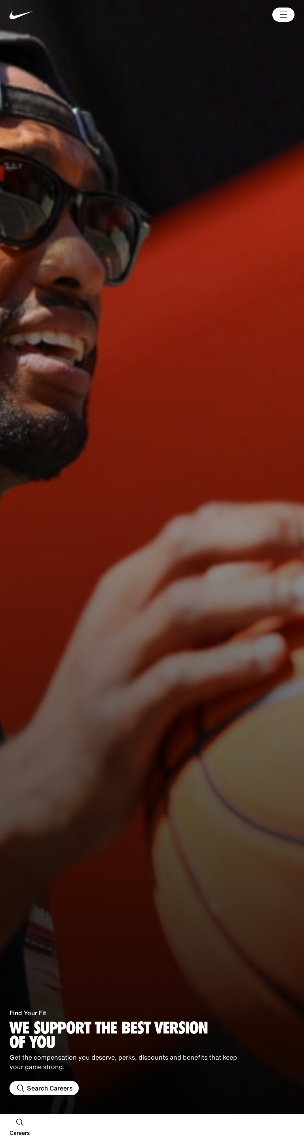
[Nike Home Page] (69, 15)
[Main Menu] (283, 15)
